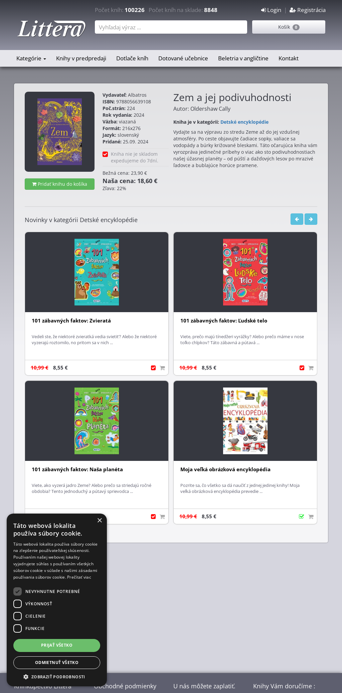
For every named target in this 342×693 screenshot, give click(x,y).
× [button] (99, 520)
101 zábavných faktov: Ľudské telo (223, 320)
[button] (56, 676)
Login (271, 10)
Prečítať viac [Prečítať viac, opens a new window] (79, 577)
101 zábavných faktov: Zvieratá (71, 320)
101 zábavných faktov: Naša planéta (77, 469)
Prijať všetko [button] (56, 645)
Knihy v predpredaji (81, 58)
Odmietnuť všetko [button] (56, 662)
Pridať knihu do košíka (59, 184)
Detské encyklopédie (244, 122)
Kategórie (31, 58)
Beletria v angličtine (243, 58)
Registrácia (308, 10)
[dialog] (57, 600)
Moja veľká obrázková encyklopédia (225, 469)
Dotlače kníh (132, 58)
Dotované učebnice (183, 58)
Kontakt (289, 58)
